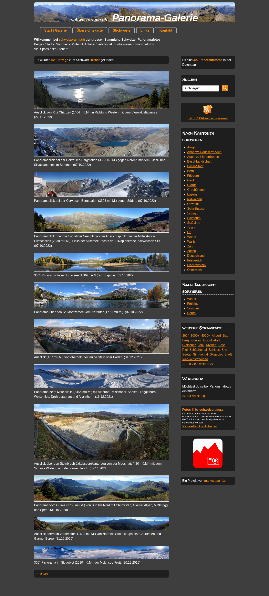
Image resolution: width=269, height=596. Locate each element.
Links (145, 30)
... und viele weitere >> (198, 364)
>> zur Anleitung (193, 396)
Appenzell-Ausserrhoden (204, 152)
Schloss (214, 349)
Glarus (191, 185)
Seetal (186, 354)
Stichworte (121, 30)
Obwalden (194, 204)
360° (185, 335)
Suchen (189, 79)
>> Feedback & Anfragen (199, 426)
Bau (225, 335)
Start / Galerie (55, 30)
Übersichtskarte (90, 30)
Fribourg (193, 175)
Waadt (191, 237)
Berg (185, 340)
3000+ (195, 335)
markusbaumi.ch (215, 480)
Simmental (200, 354)
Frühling (193, 303)
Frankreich (194, 260)
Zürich (191, 251)
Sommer (193, 308)
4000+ (205, 335)
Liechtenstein (196, 265)
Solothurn (194, 218)
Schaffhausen (196, 208)
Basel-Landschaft (199, 161)
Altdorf (216, 335)
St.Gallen (193, 222)
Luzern (192, 194)
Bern (190, 171)
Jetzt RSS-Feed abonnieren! (208, 118)
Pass (221, 345)
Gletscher (189, 345)
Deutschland (196, 255)
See (224, 349)
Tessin (191, 227)
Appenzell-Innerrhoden (203, 156)
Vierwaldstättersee (195, 359)
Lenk (201, 345)
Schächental (198, 349)
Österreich (194, 269)
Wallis (191, 241)
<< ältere (42, 573)
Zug (190, 246)
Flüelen (196, 340)
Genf (190, 180)
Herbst (191, 313)
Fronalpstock (212, 340)
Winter (191, 299)
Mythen (211, 345)
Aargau (192, 147)
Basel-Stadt (195, 166)
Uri (189, 232)
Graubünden (196, 189)
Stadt (228, 354)
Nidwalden (194, 199)
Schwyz (192, 213)
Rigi (185, 349)
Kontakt (165, 30)
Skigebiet (216, 354)
